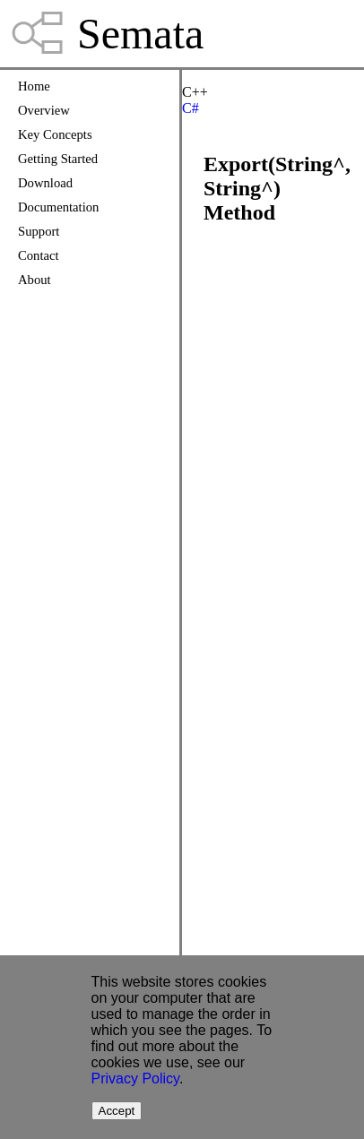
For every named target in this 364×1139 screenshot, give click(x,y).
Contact (38, 255)
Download (45, 183)
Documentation (58, 207)
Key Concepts (55, 134)
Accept (117, 1110)
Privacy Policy (135, 1078)
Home (34, 86)
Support (38, 231)
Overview (44, 110)
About (34, 279)
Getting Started (58, 158)
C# (190, 108)
